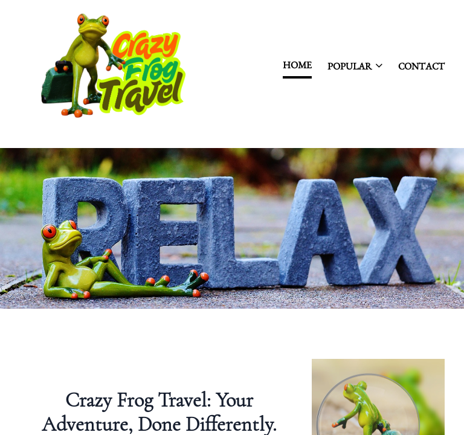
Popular (354, 66)
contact (421, 66)
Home (297, 65)
